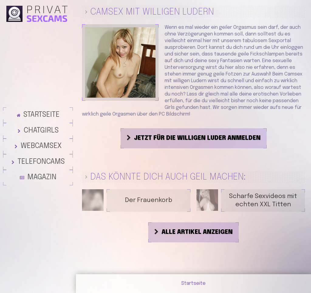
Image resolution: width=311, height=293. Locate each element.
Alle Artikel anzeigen (197, 232)
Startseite (41, 109)
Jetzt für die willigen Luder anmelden (197, 138)
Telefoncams (41, 162)
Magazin (42, 179)
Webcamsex (41, 144)
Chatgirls (41, 127)
